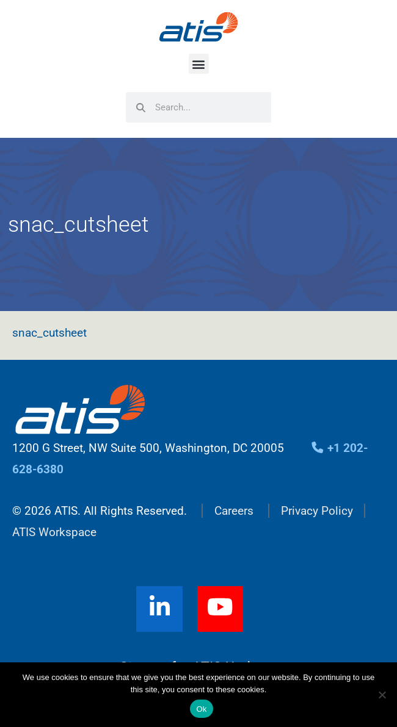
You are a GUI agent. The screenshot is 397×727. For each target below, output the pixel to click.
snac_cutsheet (49, 333)
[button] (199, 64)
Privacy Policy (317, 511)
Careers (233, 511)
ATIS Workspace (54, 532)
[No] (382, 695)
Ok (201, 709)
